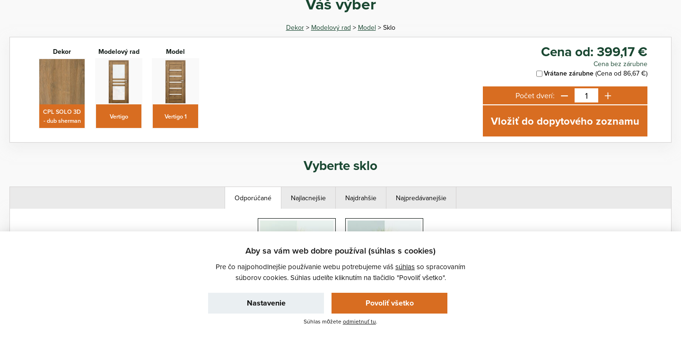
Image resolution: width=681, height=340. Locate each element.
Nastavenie (266, 303)
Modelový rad (331, 27)
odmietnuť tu (359, 321)
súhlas (405, 267)
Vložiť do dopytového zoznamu (565, 120)
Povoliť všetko (390, 303)
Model (367, 27)
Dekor (295, 27)
